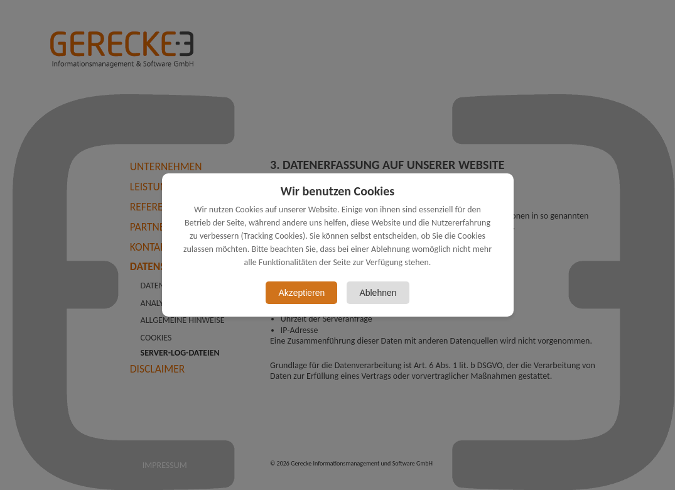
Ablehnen (377, 293)
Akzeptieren (301, 293)
